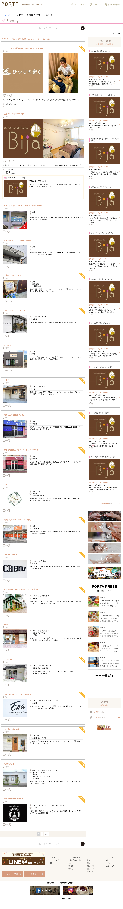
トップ (3, 15)
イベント (109, 863)
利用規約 (71, 866)
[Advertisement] (104, 689)
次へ (46, 834)
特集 (88, 860)
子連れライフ (110, 866)
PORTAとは (54, 857)
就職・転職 (90, 869)
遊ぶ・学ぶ (90, 866)
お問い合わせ (112, 4)
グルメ (89, 857)
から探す (97, 712)
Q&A (51, 863)
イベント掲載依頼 (74, 857)
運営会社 (71, 869)
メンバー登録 (79, 4)
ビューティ (12, 15)
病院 (107, 860)
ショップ (90, 872)
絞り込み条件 (116, 34)
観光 (88, 863)
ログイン (95, 4)
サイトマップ (54, 860)
